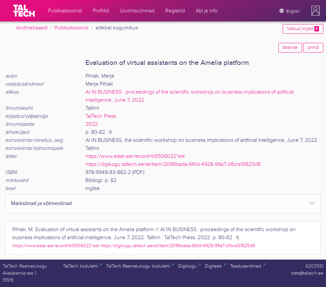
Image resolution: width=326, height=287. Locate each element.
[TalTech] (24, 10)
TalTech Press (100, 116)
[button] (315, 10)
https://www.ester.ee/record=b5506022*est (135, 156)
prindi (313, 47)
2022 (91, 124)
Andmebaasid (31, 28)
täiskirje (290, 47)
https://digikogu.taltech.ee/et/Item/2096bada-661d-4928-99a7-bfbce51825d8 (173, 164)
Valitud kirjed (303, 28)
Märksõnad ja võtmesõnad (41, 203)
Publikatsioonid (71, 28)
